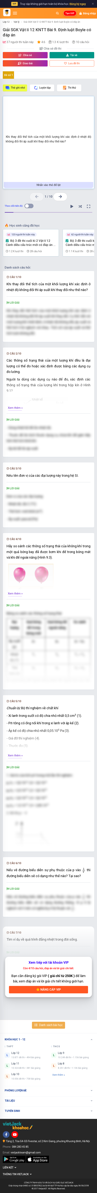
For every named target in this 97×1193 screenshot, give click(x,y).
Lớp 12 (6, 22)
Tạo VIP (69, 13)
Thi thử (69, 87)
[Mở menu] (15, 13)
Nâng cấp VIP (48, 989)
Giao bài (25, 63)
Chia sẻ (25, 55)
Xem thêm (58, 1074)
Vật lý (16, 22)
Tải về (71, 55)
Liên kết (9, 1167)
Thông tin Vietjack (17, 1174)
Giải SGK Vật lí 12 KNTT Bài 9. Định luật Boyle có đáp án (52, 22)
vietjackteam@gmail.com (26, 1152)
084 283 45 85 (20, 1146)
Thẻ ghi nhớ (15, 87)
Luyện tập (42, 87)
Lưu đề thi (72, 63)
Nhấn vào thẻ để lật (49, 185)
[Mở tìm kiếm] (57, 13)
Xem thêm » (15, 407)
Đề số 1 (8, 75)
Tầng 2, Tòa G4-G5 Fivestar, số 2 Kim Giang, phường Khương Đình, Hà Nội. (48, 1141)
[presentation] (84, 870)
